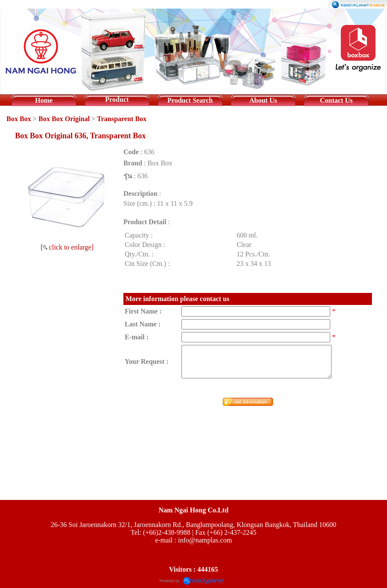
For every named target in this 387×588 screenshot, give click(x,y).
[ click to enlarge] (67, 247)
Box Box (18, 118)
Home (44, 100)
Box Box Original (63, 118)
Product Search (190, 100)
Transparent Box (121, 118)
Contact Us (336, 100)
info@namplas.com (205, 540)
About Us (263, 100)
